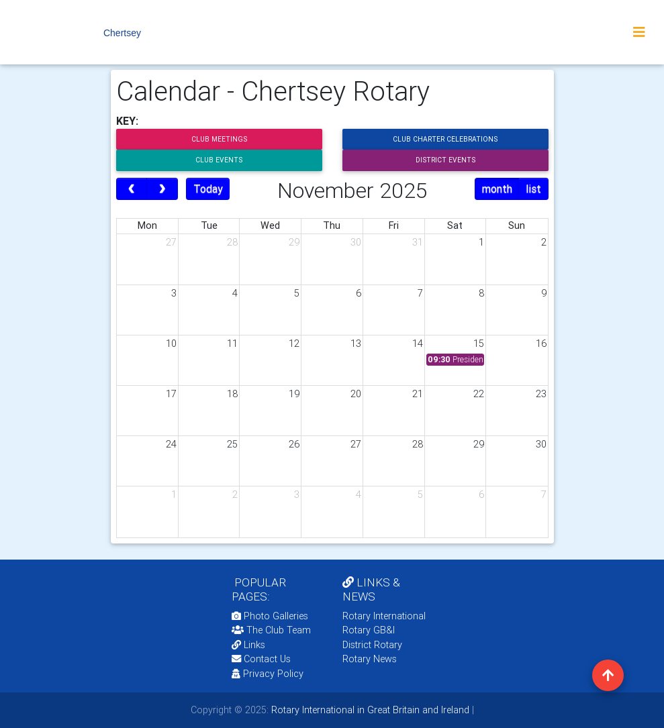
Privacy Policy (267, 674)
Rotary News (369, 659)
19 (294, 394)
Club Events (218, 160)
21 (417, 394)
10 (171, 343)
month (497, 188)
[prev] (132, 189)
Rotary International (384, 616)
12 (294, 343)
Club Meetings (219, 139)
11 (232, 343)
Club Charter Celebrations (445, 139)
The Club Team (271, 630)
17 (171, 394)
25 (232, 444)
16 (541, 343)
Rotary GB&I (368, 630)
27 (171, 242)
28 (232, 242)
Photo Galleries (270, 616)
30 (355, 242)
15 (478, 343)
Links (248, 645)
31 (417, 242)
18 (232, 394)
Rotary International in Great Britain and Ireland (369, 710)
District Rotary (372, 645)
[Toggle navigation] (639, 32)
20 (355, 394)
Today (208, 188)
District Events (445, 160)
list (533, 188)
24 (171, 444)
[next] (162, 189)
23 (541, 394)
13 (355, 343)
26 (294, 444)
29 (294, 242)
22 (478, 394)
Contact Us (261, 659)
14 (417, 343)
